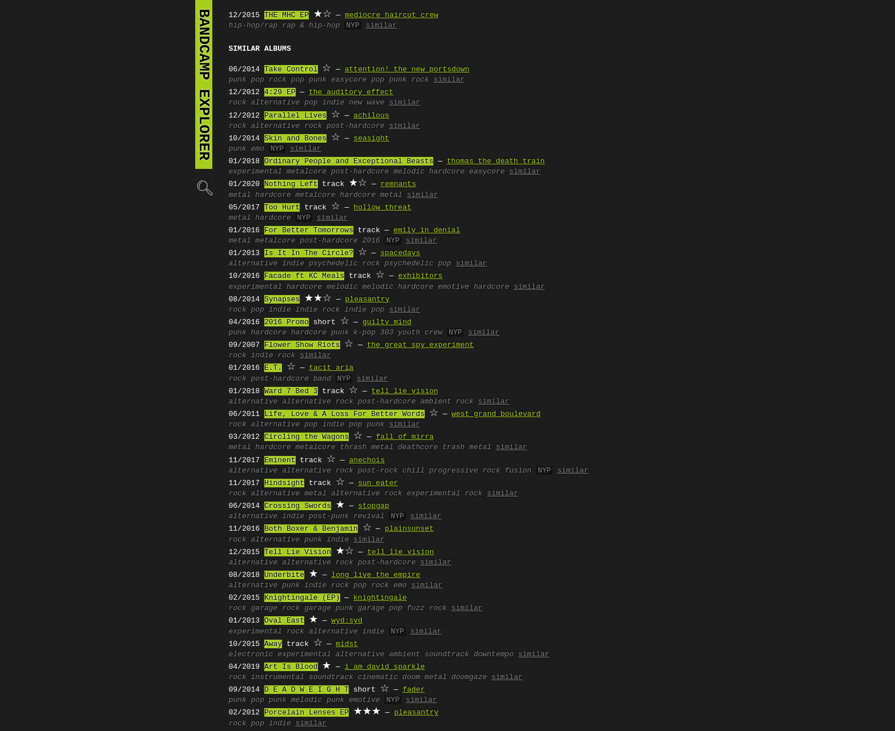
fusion (518, 471)
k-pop (364, 333)
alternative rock (286, 126)
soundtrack (447, 654)
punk (238, 80)
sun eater (378, 483)
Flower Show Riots (302, 345)
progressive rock (465, 471)
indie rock (318, 310)
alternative (275, 103)
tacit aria (331, 368)
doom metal (424, 677)
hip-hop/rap (253, 26)
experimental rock (445, 493)
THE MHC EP (286, 15)
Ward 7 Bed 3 (291, 391)
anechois (367, 460)
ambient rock (447, 402)
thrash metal (367, 447)
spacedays (400, 253)
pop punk (308, 80)
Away (273, 644)
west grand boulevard (496, 414)
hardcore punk (320, 333)
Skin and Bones (295, 139)
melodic (342, 287)
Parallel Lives (295, 116)
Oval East (284, 621)
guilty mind (387, 322)
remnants (398, 184)
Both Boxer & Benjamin (311, 529)
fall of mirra (404, 437)
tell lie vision (405, 391)
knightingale (380, 598)
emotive (364, 700)
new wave (366, 103)
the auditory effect (351, 92)
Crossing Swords (297, 506)
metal (240, 195)
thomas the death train (496, 161)
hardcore (273, 195)
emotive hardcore (473, 287)
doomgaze (469, 677)
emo (257, 149)
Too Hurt (282, 208)
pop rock (269, 80)
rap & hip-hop (311, 26)
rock (238, 103)
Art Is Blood (291, 667)
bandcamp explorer (203, 84)
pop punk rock (400, 80)
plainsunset (409, 529)
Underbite (284, 575)
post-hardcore (355, 126)
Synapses (282, 299)
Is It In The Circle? (308, 253)
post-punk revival (347, 516)
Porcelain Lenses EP (306, 713)
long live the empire (375, 575)
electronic (251, 654)
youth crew (420, 333)
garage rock (275, 608)
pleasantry (367, 299)
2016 (371, 241)
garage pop (380, 608)
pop (310, 103)
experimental (256, 172)
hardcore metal (371, 195)
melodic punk (318, 700)
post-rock (378, 471)
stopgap (373, 506)
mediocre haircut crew (391, 15)
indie (333, 103)
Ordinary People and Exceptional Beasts (348, 161)
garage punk (328, 608)
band (322, 379)
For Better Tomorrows (308, 230)
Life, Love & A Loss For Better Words (344, 414)
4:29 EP (280, 92)
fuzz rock (427, 608)
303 (386, 333)
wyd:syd (346, 621)
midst (347, 644)
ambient (404, 654)
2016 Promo (286, 322)
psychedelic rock (344, 264)
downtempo (494, 654)
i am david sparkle (385, 667)
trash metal (466, 447)
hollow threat (382, 208)
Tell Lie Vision (297, 552)
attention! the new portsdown (407, 69)
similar (381, 26)
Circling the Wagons (306, 437)
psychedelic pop (418, 264)
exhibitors (420, 276)
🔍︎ (203, 187)
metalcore (306, 172)
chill (413, 471)
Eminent (280, 460)
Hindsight (284, 483)
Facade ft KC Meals (304, 276)
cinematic (378, 677)
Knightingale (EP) (302, 598)
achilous (371, 116)
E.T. (273, 368)
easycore (348, 80)
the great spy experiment (420, 345)
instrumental (278, 677)
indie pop (364, 310)
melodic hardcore (429, 172)
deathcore (418, 447)
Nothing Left (291, 184)
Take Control (291, 69)
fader (413, 690)
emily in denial (426, 230)
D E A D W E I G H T (306, 690)
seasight (371, 139)
